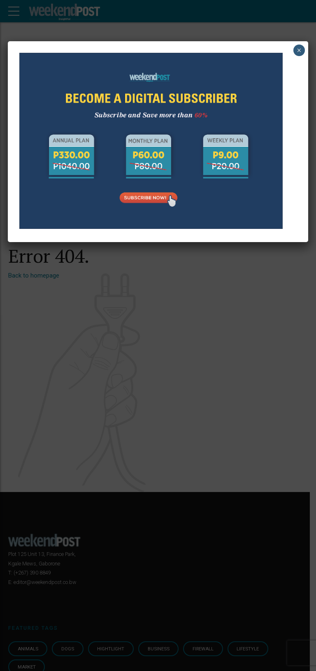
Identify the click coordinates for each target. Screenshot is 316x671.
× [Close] (299, 50)
